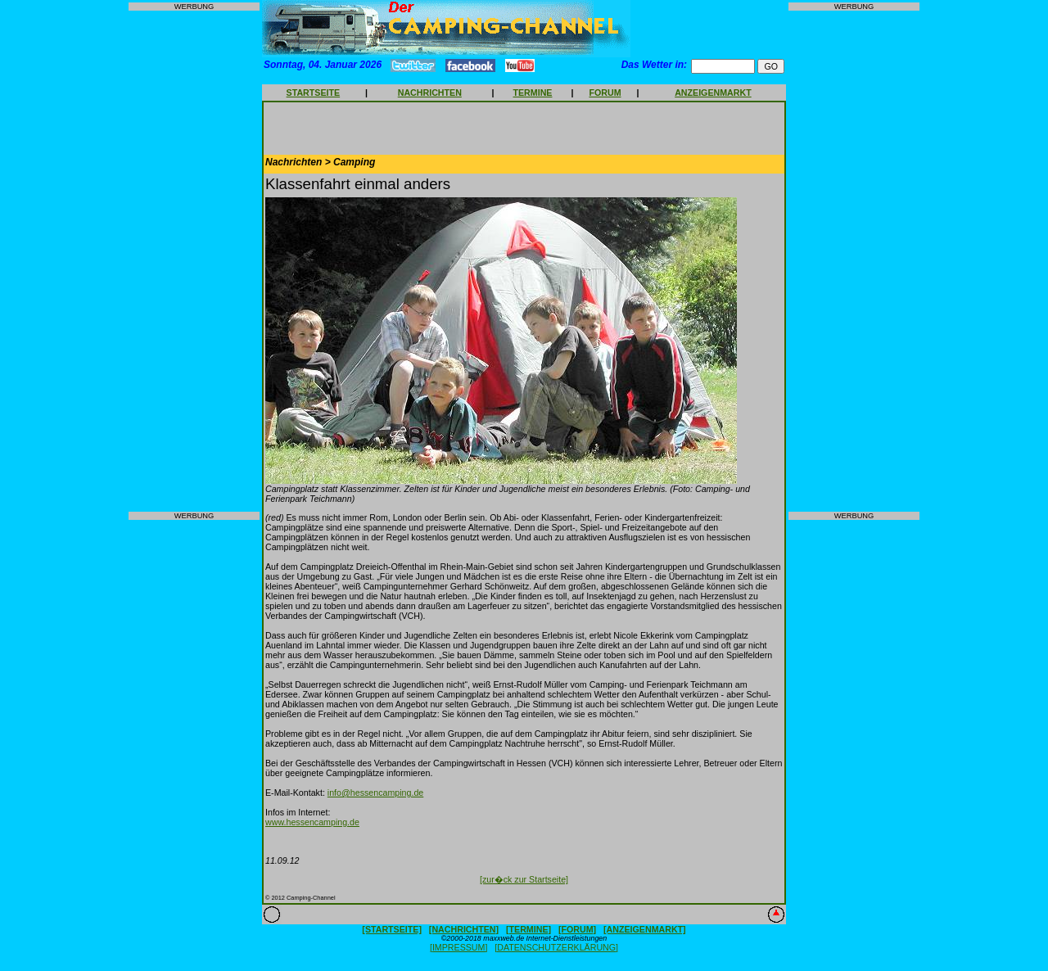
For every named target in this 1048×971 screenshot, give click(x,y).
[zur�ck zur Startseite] (524, 879)
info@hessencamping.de (375, 792)
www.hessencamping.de (312, 822)
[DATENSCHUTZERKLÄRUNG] (556, 947)
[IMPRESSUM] (458, 947)
